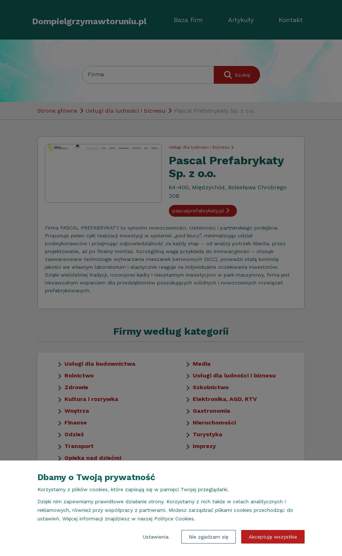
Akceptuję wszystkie (273, 537)
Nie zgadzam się (208, 537)
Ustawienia (156, 537)
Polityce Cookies (174, 518)
